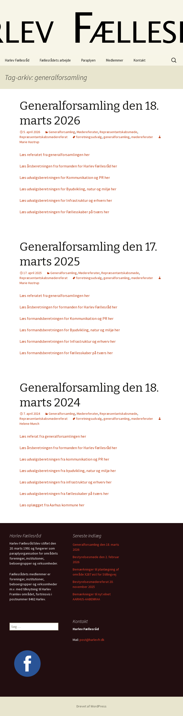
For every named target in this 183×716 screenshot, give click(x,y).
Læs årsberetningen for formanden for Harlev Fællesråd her (68, 307)
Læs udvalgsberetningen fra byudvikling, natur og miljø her (68, 470)
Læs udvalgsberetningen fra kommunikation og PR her (64, 459)
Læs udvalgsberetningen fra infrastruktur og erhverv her (66, 482)
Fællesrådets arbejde (55, 60)
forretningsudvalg (89, 137)
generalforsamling (116, 137)
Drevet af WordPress (91, 706)
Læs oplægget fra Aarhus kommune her (52, 505)
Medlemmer (114, 60)
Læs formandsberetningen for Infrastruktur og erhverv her (68, 341)
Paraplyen (88, 60)
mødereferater (142, 137)
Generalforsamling (62, 132)
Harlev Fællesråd (17, 60)
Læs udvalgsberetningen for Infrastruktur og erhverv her (66, 200)
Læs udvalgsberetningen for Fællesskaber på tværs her (64, 211)
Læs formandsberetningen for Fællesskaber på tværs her (66, 352)
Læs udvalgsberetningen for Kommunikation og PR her (65, 177)
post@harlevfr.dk (92, 640)
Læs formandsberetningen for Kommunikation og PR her (66, 318)
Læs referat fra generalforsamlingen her (53, 436)
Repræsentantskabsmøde (118, 132)
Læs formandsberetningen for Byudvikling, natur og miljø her (70, 329)
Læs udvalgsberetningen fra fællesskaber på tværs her (64, 493)
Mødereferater (87, 132)
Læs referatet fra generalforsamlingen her (55, 154)
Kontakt (139, 60)
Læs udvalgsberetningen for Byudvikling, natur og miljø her (68, 189)
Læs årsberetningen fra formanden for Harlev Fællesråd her (68, 166)
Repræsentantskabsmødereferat (43, 137)
